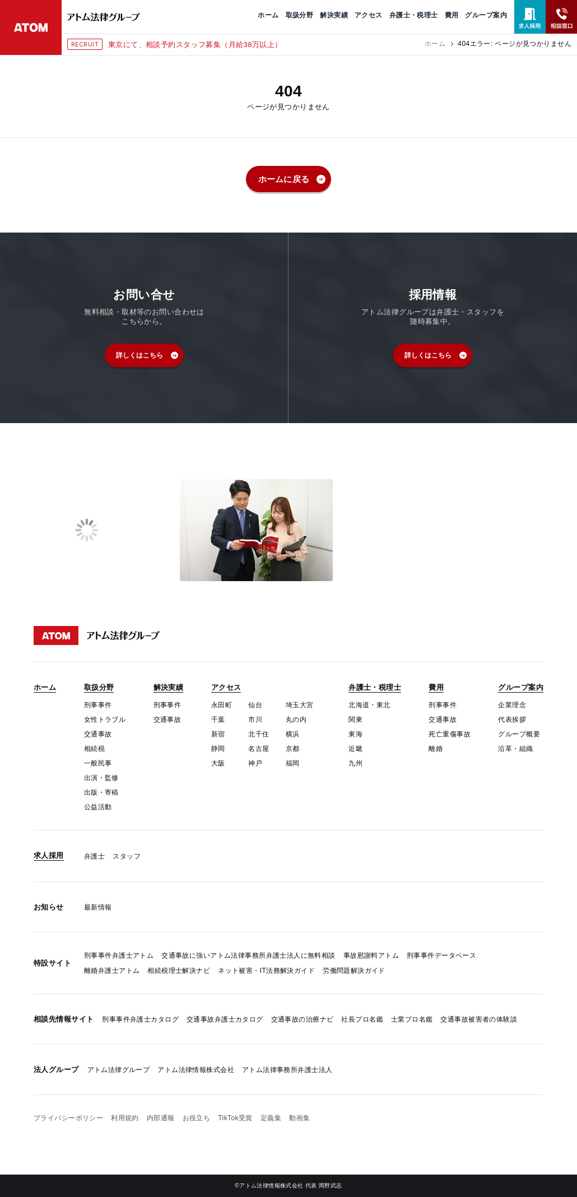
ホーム (435, 43)
